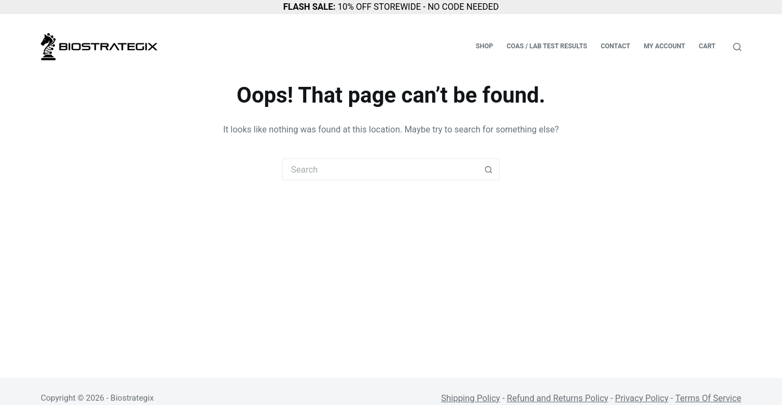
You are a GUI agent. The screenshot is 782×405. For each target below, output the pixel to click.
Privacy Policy (642, 398)
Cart (707, 46)
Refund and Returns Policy (557, 398)
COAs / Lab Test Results (547, 46)
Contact (615, 46)
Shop (484, 46)
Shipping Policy (470, 398)
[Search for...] (380, 169)
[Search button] (489, 169)
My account (664, 46)
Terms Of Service (708, 398)
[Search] (737, 47)
